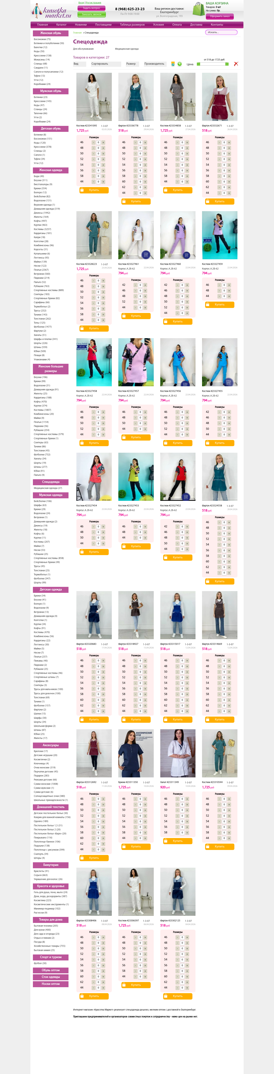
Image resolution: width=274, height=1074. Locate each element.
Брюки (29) (40, 509)
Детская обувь (51, 128)
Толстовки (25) (42, 570)
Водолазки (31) (42, 385)
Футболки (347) (42, 578)
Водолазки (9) (41, 608)
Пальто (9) (39, 475)
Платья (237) (40, 657)
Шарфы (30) (40, 718)
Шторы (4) (39, 858)
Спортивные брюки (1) (46, 438)
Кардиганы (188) (43, 397)
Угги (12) (38, 80)
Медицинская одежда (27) (48, 488)
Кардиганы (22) (42, 640)
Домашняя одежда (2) (45, 521)
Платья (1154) (41, 422)
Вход (81, 3)
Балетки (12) (40, 47)
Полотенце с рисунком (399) (49, 850)
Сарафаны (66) (42, 302)
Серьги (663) (41, 875)
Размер (131, 64)
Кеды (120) (40, 143)
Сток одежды (51, 977)
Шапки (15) (40, 714)
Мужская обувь (50, 91)
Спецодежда (50, 482)
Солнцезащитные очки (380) (49, 796)
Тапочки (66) (40, 113)
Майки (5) (39, 648)
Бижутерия (50, 865)
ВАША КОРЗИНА (217, 3)
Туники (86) (40, 446)
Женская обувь (50, 33)
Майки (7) (39, 546)
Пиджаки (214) (42, 278)
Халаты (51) (40, 335)
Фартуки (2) (40, 331)
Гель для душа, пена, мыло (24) (51, 892)
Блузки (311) (41, 180)
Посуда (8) (39, 942)
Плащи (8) (39, 355)
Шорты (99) (40, 582)
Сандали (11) (41, 68)
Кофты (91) (40, 628)
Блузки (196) (41, 377)
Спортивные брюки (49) (47, 562)
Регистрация (93, 3)
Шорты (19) (40, 463)
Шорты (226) (41, 343)
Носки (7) (39, 653)
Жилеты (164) (41, 217)
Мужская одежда (50, 495)
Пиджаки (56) (41, 426)
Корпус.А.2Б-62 (126, 269)
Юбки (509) (40, 351)
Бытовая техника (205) (46, 926)
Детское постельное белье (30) (51, 813)
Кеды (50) (39, 51)
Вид (76, 64)
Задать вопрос (91, 8)
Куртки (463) (40, 225)
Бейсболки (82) (42, 196)
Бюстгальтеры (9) (43, 184)
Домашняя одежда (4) (45, 616)
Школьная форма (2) (45, 726)
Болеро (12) (40, 192)
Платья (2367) (41, 270)
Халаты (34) (40, 459)
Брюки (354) (40, 188)
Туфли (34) (39, 159)
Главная (42, 24)
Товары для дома (50, 919)
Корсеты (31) (41, 249)
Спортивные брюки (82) (47, 298)
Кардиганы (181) (43, 233)
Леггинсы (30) (41, 644)
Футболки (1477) (43, 327)
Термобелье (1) (42, 574)
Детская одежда (51, 589)
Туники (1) (39, 701)
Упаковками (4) (42, 359)
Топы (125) (39, 323)
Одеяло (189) (41, 821)
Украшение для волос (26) (48, 879)
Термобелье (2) (42, 306)
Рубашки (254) (41, 430)
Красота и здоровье (50, 886)
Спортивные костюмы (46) (48, 673)
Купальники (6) (42, 254)
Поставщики (103, 24)
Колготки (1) (40, 620)
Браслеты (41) (41, 871)
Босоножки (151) (43, 139)
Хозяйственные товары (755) (49, 946)
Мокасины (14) (42, 60)
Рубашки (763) (41, 286)
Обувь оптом (51, 970)
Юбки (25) (39, 734)
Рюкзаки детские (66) (45, 780)
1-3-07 (104, 126)
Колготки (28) (41, 241)
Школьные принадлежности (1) (51, 800)
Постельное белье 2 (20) (47, 829)
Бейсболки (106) (43, 501)
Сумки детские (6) (43, 792)
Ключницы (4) (41, 763)
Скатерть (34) (41, 854)
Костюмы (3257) (42, 229)
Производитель (154, 64)
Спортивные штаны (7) (46, 677)
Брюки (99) (40, 381)
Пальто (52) (40, 282)
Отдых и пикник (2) (44, 938)
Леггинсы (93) (41, 258)
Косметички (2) (42, 759)
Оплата (177, 24)
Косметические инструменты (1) (51, 904)
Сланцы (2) (40, 151)
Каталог (61, 24)
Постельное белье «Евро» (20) (50, 833)
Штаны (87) (40, 730)
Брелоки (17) (41, 751)
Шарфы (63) (40, 505)
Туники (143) (40, 315)
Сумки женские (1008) (46, 784)
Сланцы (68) (40, 64)
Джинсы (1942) (42, 213)
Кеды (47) (39, 105)
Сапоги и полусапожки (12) (48, 72)
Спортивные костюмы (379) (49, 434)
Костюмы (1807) (42, 410)
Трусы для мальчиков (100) (48, 689)
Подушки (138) (42, 846)
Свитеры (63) (41, 442)
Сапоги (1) (39, 155)
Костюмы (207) (42, 542)
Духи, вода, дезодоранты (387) (50, 896)
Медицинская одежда (127, 49)
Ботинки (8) (40, 135)
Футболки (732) (42, 454)
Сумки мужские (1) (44, 788)
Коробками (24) (42, 84)
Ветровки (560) (42, 274)
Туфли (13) (39, 76)
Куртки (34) (40, 624)
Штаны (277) (40, 467)
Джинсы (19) (41, 525)
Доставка (196, 24)
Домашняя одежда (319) (47, 209)
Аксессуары (51, 745)
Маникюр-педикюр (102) (47, 909)
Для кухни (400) (42, 930)
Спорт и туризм (51, 957)
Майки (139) (40, 262)
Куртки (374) (40, 406)
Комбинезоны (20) (44, 414)
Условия (158, 24)
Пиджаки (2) (40, 665)
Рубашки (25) (41, 554)
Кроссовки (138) (43, 55)
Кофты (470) (40, 402)
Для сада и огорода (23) (46, 934)
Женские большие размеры (50, 369)
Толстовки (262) (42, 319)
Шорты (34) (40, 722)
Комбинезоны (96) (44, 245)
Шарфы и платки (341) (46, 339)
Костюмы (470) (42, 632)
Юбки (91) (39, 471)
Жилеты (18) (40, 530)
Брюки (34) (40, 596)
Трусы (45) (39, 566)
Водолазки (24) (42, 513)
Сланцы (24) (40, 109)
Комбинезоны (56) (44, 636)
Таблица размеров (132, 24)
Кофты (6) (39, 534)
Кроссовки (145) (43, 101)
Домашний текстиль (50, 807)
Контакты (217, 24)
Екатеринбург (169, 12)
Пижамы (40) (41, 661)
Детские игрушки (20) (45, 755)
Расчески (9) (40, 913)
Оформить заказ (220, 16)
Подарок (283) (41, 776)
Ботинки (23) (41, 97)
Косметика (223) (42, 900)
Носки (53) (39, 550)
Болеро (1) (39, 604)
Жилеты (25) (40, 393)
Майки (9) (39, 418)
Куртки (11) (40, 538)
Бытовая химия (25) (44, 950)
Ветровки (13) (41, 612)
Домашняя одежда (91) (46, 389)
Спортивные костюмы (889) (49, 290)
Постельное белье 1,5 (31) (48, 825)
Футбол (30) (40, 963)
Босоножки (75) (42, 39)
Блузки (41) (40, 600)
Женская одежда (50, 170)
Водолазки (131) (43, 200)
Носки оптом (51, 984)
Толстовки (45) (42, 450)
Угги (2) (38, 117)
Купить (94, 190)
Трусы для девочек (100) (47, 693)
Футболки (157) (42, 705)
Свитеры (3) (40, 685)
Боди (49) (39, 176)
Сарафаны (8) (41, 681)
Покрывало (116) (43, 837)
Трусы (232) (40, 310)
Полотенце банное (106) (47, 842)
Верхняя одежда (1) (44, 205)
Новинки (81, 24)
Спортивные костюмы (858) (49, 558)
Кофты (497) (40, 221)
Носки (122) (40, 266)
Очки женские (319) (45, 767)
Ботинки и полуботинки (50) (49, 43)
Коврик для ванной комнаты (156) (52, 817)
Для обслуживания (83, 49)
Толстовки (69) (42, 697)
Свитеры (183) (42, 294)
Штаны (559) (40, 347)
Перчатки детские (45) (46, 771)
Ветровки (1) (41, 517)
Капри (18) (39, 237)
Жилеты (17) (40, 738)
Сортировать (100, 64)
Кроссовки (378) (43, 147)
